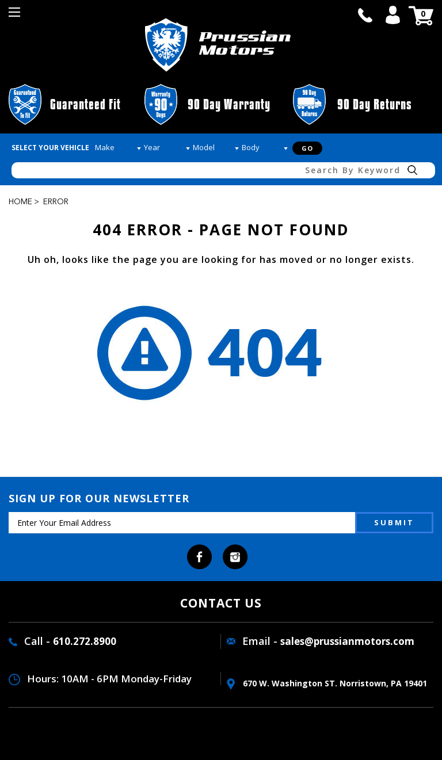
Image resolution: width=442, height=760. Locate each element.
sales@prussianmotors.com (347, 641)
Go (307, 148)
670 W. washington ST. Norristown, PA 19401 (327, 683)
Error (55, 202)
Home (20, 202)
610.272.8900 (84, 641)
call (365, 15)
